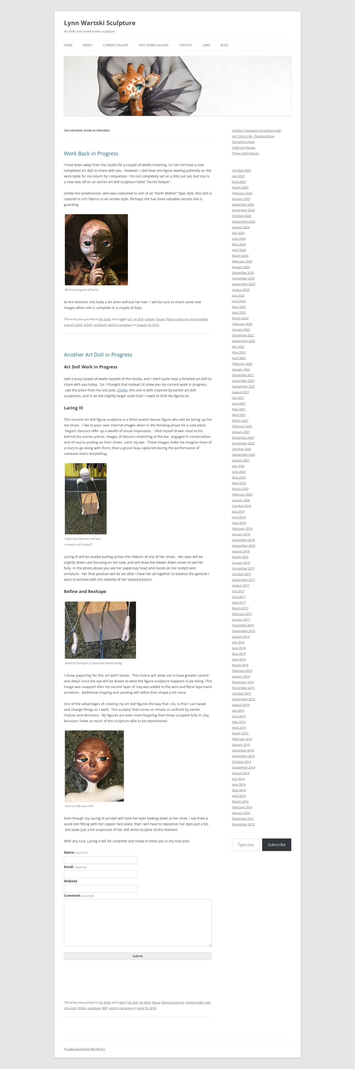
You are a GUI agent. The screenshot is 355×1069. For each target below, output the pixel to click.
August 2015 (240, 705)
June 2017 (239, 597)
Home (68, 45)
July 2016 (238, 642)
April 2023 (239, 312)
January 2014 (241, 813)
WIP (105, 1008)
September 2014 (243, 767)
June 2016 (239, 648)
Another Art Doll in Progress (98, 354)
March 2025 (240, 187)
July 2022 (238, 346)
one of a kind (73, 325)
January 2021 (241, 432)
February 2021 (242, 426)
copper (150, 319)
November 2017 (243, 568)
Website (70, 881)
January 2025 (241, 199)
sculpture (100, 325)
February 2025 (242, 193)
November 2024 (243, 210)
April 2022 (239, 358)
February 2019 (242, 528)
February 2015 (242, 739)
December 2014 (243, 750)
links (206, 45)
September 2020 (243, 455)
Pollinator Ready (243, 147)
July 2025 (238, 176)
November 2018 (243, 540)
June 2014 (239, 784)
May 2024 (239, 244)
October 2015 (241, 693)
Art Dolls (105, 319)
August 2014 (240, 773)
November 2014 (243, 756)
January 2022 (241, 369)
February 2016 (242, 671)
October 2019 (241, 506)
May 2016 (239, 654)
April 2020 (239, 483)
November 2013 (243, 824)
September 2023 (243, 284)
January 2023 (241, 329)
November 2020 (243, 443)
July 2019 (238, 511)
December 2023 (243, 273)
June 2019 (239, 517)
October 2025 (241, 170)
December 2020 (243, 437)
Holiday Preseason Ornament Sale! (256, 130)
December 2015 (243, 682)
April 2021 (239, 415)
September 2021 (243, 386)
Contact (185, 45)
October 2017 (241, 574)
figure (160, 319)
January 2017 (241, 619)
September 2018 (243, 546)
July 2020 (238, 466)
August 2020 (240, 460)
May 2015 (239, 722)
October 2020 (241, 449)
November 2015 (243, 688)
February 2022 (242, 364)
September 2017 (243, 580)
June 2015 (239, 716)
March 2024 (240, 256)
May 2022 (239, 352)
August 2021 (240, 392)
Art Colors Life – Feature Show (253, 136)
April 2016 (239, 659)
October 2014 (241, 762)
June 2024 (239, 238)
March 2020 (240, 489)
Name (76, 852)
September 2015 (243, 699)
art (130, 319)
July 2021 (238, 398)
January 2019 (241, 534)
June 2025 (239, 182)
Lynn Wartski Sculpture (99, 22)
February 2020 (242, 494)
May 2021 (239, 409)
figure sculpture (177, 319)
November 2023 (243, 278)
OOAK (88, 325)
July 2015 (238, 710)
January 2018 (241, 563)
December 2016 (243, 625)
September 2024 (243, 221)
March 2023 (240, 318)
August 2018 (240, 551)
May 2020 (239, 477)
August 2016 (240, 636)
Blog (224, 45)
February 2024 (242, 261)
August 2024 (240, 227)
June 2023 (239, 301)
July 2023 (238, 295)
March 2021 (240, 420)
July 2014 (238, 779)
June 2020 (239, 472)
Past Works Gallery (154, 45)
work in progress (120, 325)
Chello (122, 390)
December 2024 (243, 204)
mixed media (198, 319)
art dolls (145, 1002)
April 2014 (239, 796)
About (88, 45)
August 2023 (240, 290)
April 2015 (239, 727)
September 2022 (243, 341)
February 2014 (242, 807)
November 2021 (243, 381)
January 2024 (241, 267)
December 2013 (243, 818)
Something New (243, 142)
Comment (79, 895)
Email (75, 867)
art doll (138, 319)
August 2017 (240, 585)
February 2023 (242, 324)
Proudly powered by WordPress (84, 1049)
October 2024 (241, 216)
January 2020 (241, 500)
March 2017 (240, 608)
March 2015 (240, 733)
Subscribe (277, 844)
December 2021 (243, 375)
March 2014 (240, 801)
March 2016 (240, 665)
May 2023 (239, 307)
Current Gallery (115, 45)
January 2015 (241, 745)
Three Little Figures (245, 153)
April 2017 (239, 602)
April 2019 (239, 523)
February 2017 (242, 614)
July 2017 (238, 591)
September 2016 (243, 631)
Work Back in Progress (91, 153)
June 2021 (239, 403)
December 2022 (243, 335)
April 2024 (239, 250)
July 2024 (238, 233)
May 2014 (239, 790)
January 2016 (241, 676)
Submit (138, 956)
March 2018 (240, 557)
